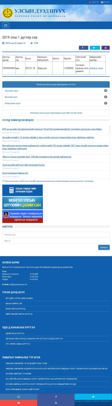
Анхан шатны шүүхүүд (15, 309)
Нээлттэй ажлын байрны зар (15, 173)
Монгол (94, 2)
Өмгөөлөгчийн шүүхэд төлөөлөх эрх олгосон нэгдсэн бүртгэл (34, 339)
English (105, 2)
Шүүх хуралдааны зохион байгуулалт (23, 389)
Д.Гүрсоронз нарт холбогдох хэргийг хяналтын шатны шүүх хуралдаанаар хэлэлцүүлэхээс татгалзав (47, 181)
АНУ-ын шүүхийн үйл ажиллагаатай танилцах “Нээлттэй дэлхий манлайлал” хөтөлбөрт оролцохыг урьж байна (52, 129)
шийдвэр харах (96, 68)
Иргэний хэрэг (11, 97)
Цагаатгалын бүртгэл (15, 333)
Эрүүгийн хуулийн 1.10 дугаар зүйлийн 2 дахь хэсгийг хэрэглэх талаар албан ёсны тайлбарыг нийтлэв (48, 137)
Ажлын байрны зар (14, 304)
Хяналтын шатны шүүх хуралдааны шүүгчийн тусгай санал (56, 113)
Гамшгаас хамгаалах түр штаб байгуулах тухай (26, 363)
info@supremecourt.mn (18, 284)
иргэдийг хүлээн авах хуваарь (19, 298)
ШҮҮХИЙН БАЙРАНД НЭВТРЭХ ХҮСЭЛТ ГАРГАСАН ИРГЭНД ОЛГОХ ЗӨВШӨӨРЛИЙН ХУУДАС (41, 384)
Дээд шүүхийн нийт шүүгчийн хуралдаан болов (23, 165)
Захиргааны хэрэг (13, 103)
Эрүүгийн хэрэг (11, 91)
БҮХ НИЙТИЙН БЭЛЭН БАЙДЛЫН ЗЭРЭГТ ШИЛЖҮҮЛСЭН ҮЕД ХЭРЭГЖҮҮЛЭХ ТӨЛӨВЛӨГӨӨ (41, 379)
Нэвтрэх (104, 247)
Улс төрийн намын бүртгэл (18, 344)
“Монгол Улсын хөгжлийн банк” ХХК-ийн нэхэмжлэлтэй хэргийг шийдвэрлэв (36, 157)
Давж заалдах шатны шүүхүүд (19, 314)
